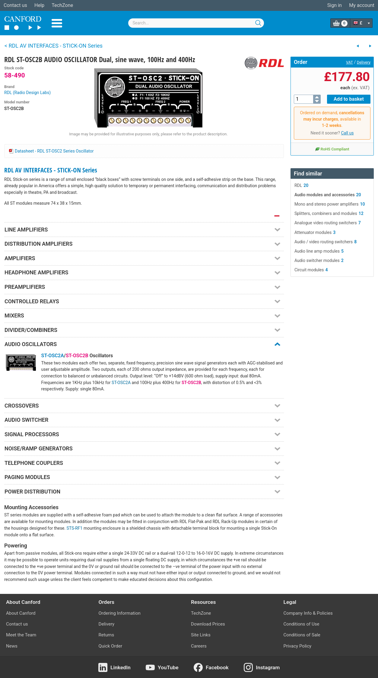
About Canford (20, 613)
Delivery (363, 62)
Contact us (15, 5)
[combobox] (196, 23)
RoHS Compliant (332, 149)
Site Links (201, 635)
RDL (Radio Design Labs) (27, 92)
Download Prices (208, 624)
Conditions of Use (301, 624)
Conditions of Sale (302, 635)
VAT (349, 62)
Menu (57, 23)
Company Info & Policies (308, 613)
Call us (347, 133)
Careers (199, 646)
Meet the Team (21, 635)
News (11, 646)
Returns (106, 635)
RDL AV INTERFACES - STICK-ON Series (50, 170)
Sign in (334, 5)
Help (39, 5)
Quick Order (110, 646)
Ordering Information (120, 613)
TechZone (62, 5)
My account (361, 5)
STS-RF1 (74, 528)
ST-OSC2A (52, 355)
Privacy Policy (298, 646)
